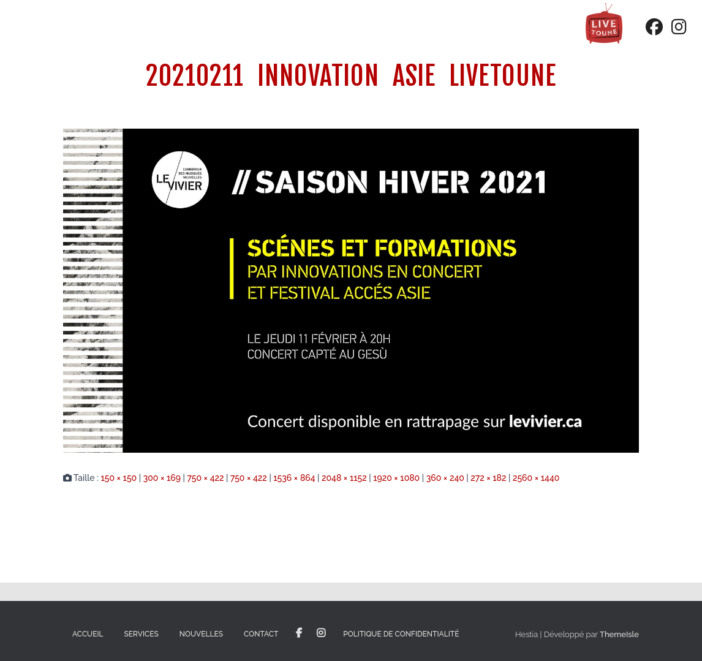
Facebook (299, 633)
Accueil (88, 634)
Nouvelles (201, 634)
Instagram (321, 633)
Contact (261, 634)
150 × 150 (118, 478)
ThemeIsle (619, 634)
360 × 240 (445, 478)
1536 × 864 (294, 478)
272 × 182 (488, 478)
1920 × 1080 (396, 478)
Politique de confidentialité (401, 634)
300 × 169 (162, 478)
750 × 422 (205, 478)
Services (141, 634)
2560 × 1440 (536, 478)
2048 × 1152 (344, 478)
